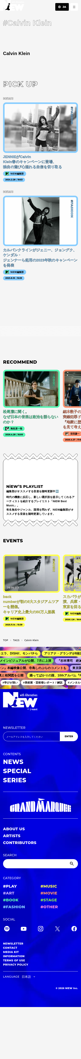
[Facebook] (74, 929)
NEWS (13, 761)
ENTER (69, 736)
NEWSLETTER (14, 728)
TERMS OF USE (14, 960)
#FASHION (14, 907)
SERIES (14, 780)
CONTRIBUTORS (19, 842)
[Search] (40, 863)
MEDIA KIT (11, 952)
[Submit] (72, 863)
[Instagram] (40, 929)
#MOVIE (49, 893)
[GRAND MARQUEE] (40, 805)
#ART (8, 893)
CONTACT (10, 948)
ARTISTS (12, 836)
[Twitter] (57, 929)
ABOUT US (14, 829)
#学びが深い (11, 682)
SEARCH (10, 855)
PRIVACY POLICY (15, 964)
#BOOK (10, 900)
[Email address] (31, 736)
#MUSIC (49, 886)
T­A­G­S (16, 640)
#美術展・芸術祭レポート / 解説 (44, 682)
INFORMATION (14, 956)
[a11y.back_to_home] (12, 6)
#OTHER (49, 907)
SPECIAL (17, 771)
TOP (5, 640)
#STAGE (49, 900)
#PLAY (10, 886)
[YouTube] (23, 929)
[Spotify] (7, 929)
